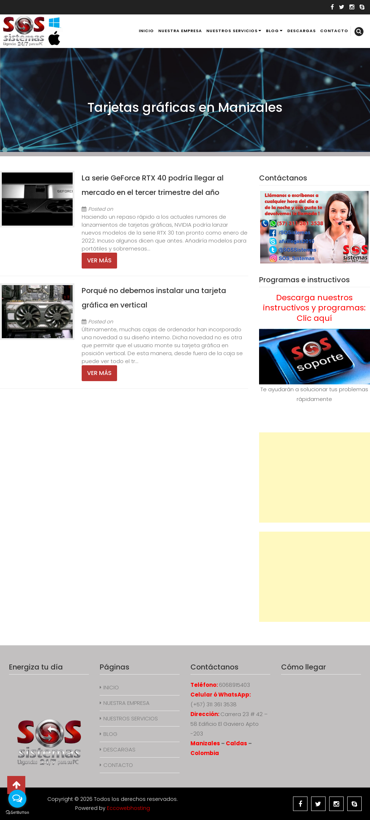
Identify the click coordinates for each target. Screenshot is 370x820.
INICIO (146, 31)
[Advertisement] (314, 477)
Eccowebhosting (128, 808)
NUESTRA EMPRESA (180, 31)
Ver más (99, 260)
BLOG (272, 31)
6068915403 (234, 685)
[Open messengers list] (17, 799)
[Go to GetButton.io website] (17, 812)
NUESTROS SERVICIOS (232, 31)
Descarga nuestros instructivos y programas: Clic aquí (314, 308)
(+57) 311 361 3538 (213, 704)
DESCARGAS (301, 31)
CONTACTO (334, 31)
